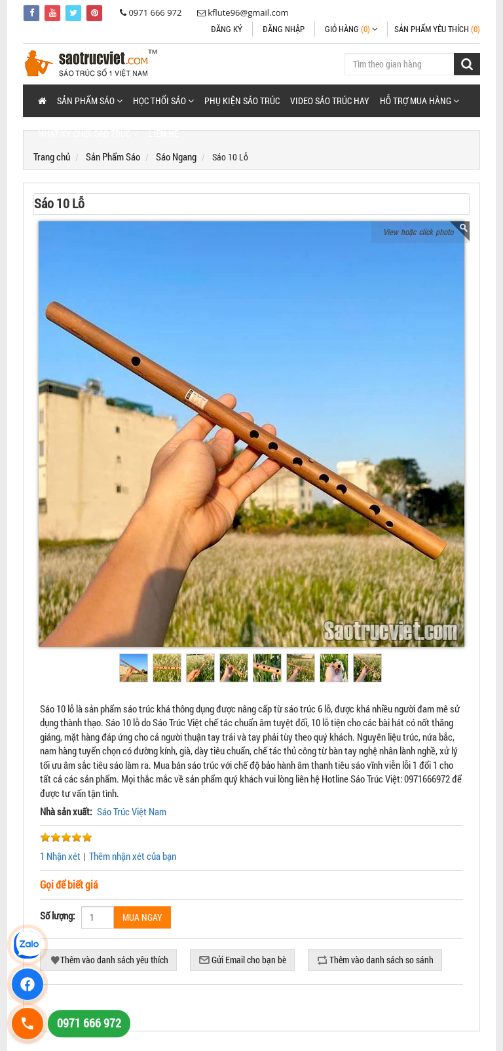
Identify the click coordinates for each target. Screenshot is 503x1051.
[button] (90, 100)
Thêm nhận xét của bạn (132, 855)
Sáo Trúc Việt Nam (131, 811)
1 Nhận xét (60, 855)
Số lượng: (57, 915)
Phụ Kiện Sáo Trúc (242, 100)
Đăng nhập (284, 29)
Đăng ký (226, 29)
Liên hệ (164, 133)
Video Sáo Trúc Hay (329, 100)
